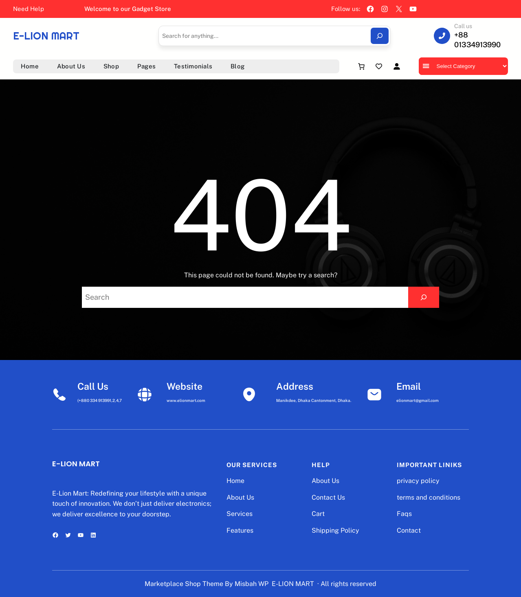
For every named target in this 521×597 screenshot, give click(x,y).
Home (235, 481)
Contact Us (328, 497)
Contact (409, 530)
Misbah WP (251, 584)
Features (239, 530)
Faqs (404, 514)
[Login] (396, 66)
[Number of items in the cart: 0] (361, 66)
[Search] (380, 36)
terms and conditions (428, 497)
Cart (318, 514)
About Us (240, 497)
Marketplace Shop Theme (184, 584)
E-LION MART (46, 35)
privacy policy (418, 481)
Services (239, 514)
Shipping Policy (335, 530)
